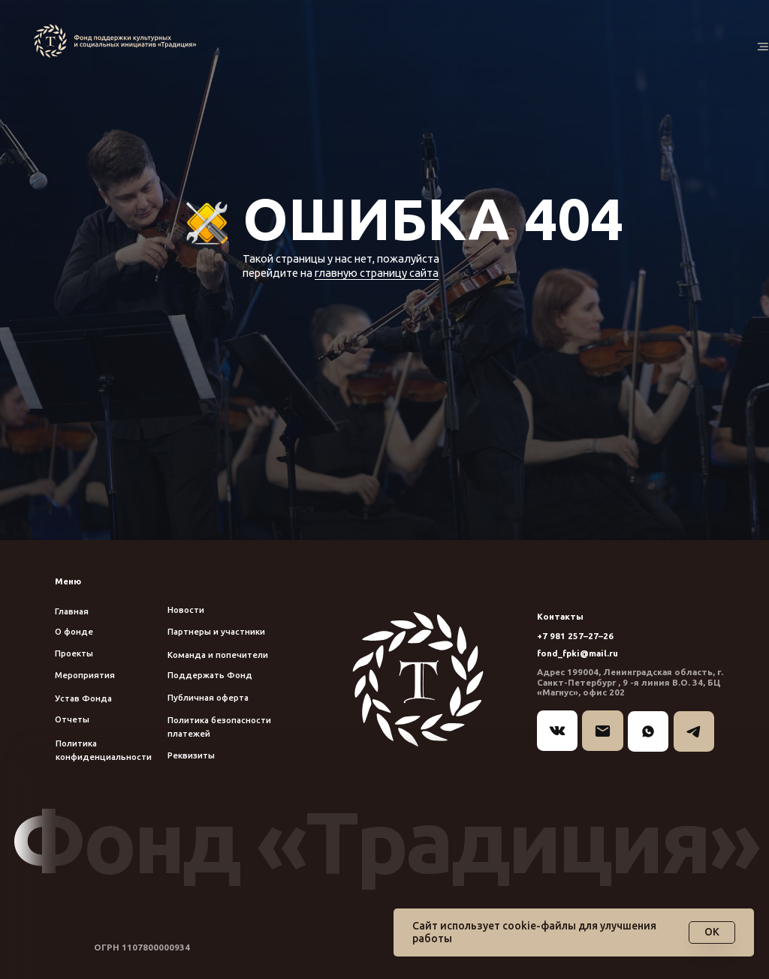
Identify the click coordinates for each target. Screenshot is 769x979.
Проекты (74, 653)
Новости (185, 609)
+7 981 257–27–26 (575, 636)
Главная (72, 611)
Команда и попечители (217, 654)
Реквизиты (191, 755)
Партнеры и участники (216, 631)
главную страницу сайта (377, 272)
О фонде (74, 631)
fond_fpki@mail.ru (577, 653)
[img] (118, 41)
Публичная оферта (208, 697)
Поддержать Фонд (209, 675)
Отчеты (72, 719)
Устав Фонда (83, 698)
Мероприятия (85, 675)
